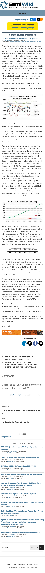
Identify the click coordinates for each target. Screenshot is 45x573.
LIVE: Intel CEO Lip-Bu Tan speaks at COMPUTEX (18, 466)
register (12, 395)
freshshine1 (13, 534)
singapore (10, 367)
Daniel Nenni (11, 461)
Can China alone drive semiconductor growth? (20, 38)
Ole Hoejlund (13, 451)
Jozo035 (12, 526)
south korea (22, 367)
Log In (25, 20)
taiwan (32, 367)
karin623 (10, 515)
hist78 (9, 453)
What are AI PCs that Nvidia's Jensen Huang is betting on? (21, 532)
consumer (27, 362)
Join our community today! (22, 28)
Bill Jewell (7, 40)
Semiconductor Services (33, 42)
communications (13, 362)
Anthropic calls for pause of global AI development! (18, 494)
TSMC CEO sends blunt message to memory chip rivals (20, 458)
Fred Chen (10, 478)
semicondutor (31, 365)
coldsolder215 (14, 496)
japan (21, 365)
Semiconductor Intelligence (17, 42)
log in (19, 395)
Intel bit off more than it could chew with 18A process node (21, 475)
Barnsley (12, 487)
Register (18, 20)
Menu (22, 13)
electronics (11, 365)
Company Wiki (6, 437)
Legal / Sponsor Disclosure (17, 567)
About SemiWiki (32, 567)
